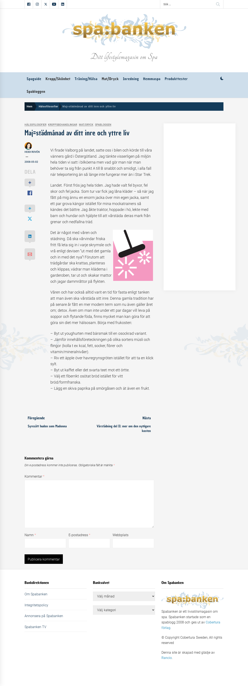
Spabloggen (36, 91)
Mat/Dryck (110, 78)
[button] (221, 79)
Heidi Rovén (32, 151)
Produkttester (176, 78)
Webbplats (120, 535)
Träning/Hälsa (86, 78)
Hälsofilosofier (35, 124)
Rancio (166, 658)
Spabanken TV (35, 627)
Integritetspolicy (36, 605)
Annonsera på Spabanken (44, 616)
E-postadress (79, 535)
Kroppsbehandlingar (62, 124)
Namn (30, 535)
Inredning (131, 78)
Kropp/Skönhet (57, 78)
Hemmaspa (152, 78)
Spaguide (34, 78)
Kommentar (34, 476)
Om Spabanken (36, 594)
